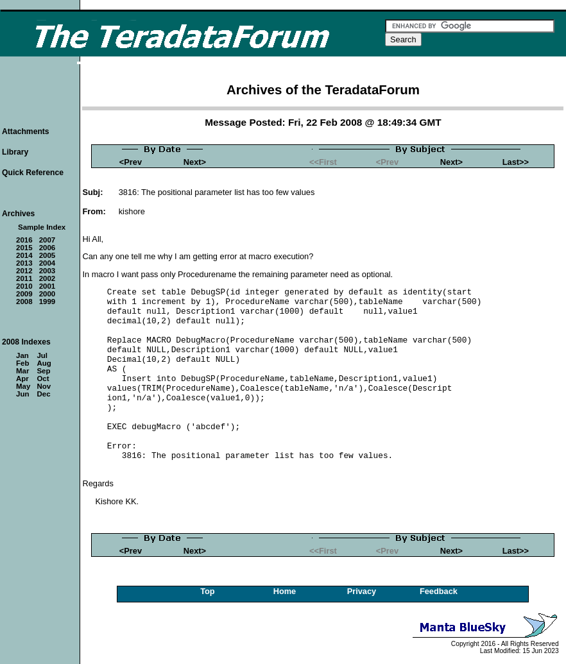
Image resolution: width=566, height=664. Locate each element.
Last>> (515, 162)
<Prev (130, 162)
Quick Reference (33, 172)
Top (207, 591)
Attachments (25, 131)
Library (15, 152)
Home (284, 591)
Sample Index (41, 227)
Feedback (439, 591)
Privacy (362, 591)
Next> (195, 162)
